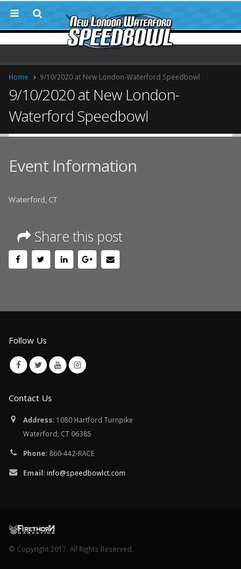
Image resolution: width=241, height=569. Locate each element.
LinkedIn (64, 259)
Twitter (41, 259)
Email (110, 259)
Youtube (57, 365)
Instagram (77, 365)
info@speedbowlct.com (86, 472)
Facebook (18, 259)
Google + (87, 259)
